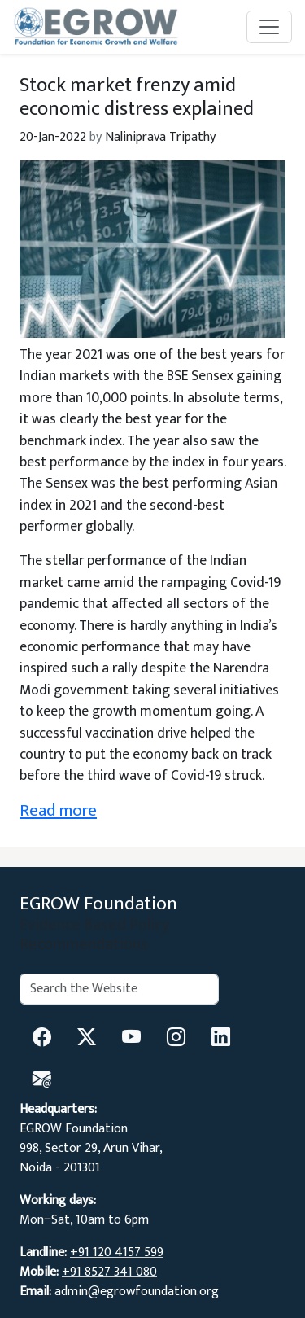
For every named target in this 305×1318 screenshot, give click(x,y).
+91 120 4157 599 (116, 1252)
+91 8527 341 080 (109, 1272)
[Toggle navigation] (269, 27)
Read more (58, 810)
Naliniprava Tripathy (160, 137)
